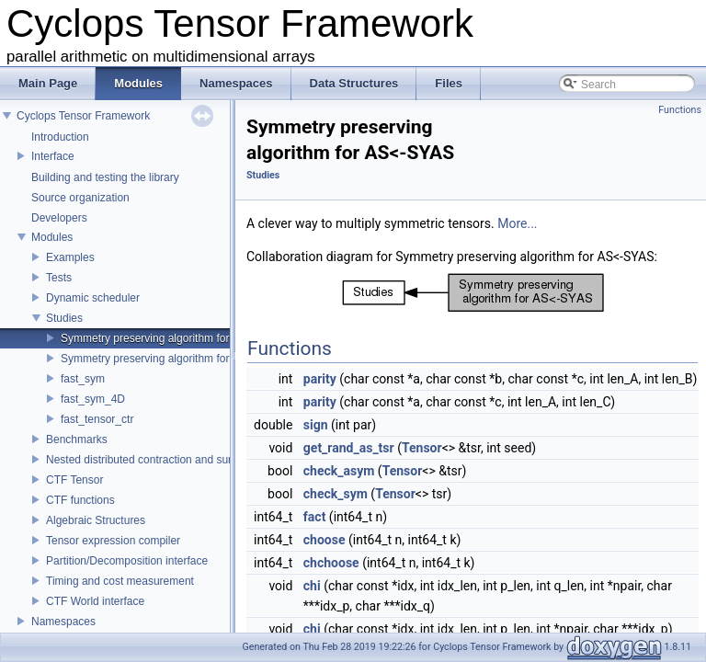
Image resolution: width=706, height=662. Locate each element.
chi (312, 585)
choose (324, 539)
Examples (70, 257)
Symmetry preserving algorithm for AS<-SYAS (173, 338)
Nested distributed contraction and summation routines (179, 459)
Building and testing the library (105, 177)
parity (319, 378)
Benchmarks (77, 439)
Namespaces (63, 621)
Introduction (60, 137)
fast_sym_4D (93, 399)
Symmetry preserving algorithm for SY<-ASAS (174, 358)
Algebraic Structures (95, 520)
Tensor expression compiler (113, 540)
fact (314, 516)
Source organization (80, 197)
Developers (59, 217)
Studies (64, 318)
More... (517, 223)
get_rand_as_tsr (348, 447)
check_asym (339, 470)
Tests (59, 277)
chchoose (331, 562)
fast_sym (83, 378)
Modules (52, 237)
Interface (52, 156)
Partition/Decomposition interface (127, 560)
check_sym (335, 493)
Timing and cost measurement (120, 581)
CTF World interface (95, 601)
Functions (679, 110)
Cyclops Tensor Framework (83, 115)
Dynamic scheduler (93, 297)
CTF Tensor (74, 480)
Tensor (422, 447)
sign (315, 424)
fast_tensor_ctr (97, 419)
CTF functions (80, 500)
